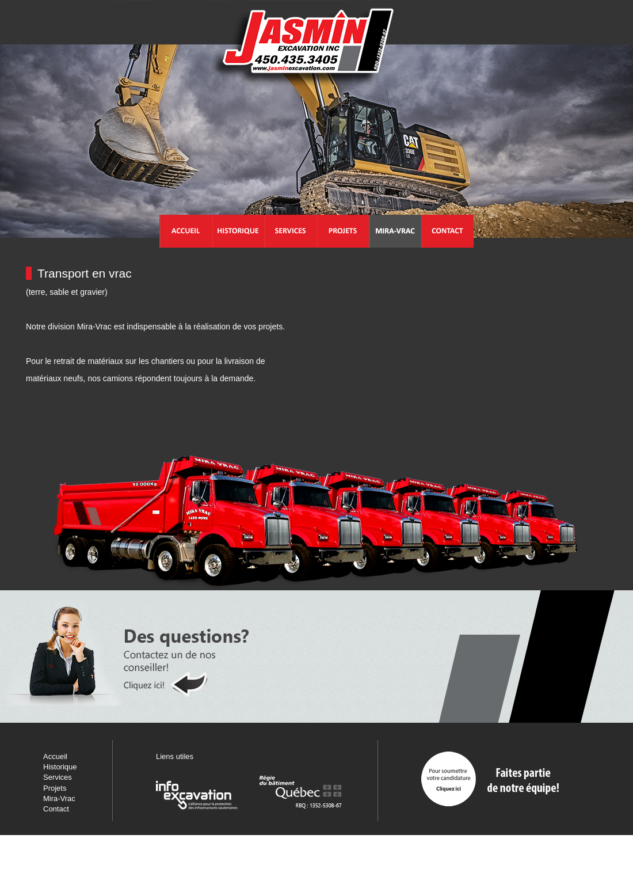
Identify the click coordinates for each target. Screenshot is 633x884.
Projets (54, 788)
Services (57, 777)
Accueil (55, 756)
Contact (56, 809)
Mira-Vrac (59, 798)
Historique (60, 766)
